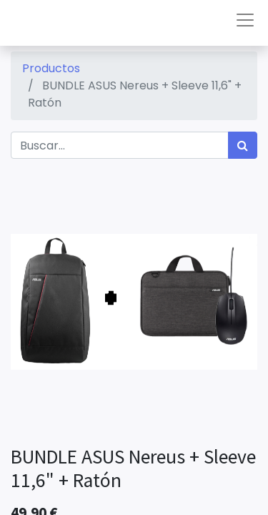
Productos (51, 68)
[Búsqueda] (242, 145)
